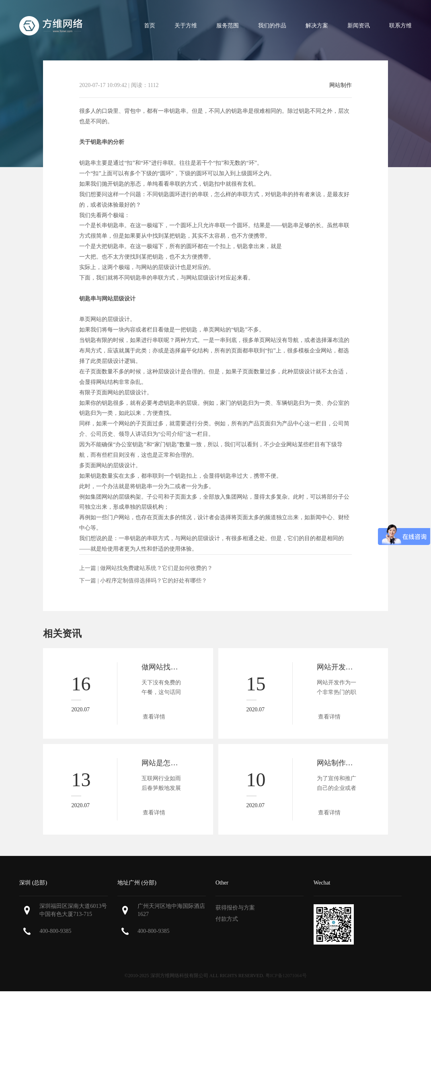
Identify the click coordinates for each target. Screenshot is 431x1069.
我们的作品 (272, 26)
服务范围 (227, 26)
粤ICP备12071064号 (286, 975)
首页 (149, 26)
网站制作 (340, 85)
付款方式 (227, 919)
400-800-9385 (55, 931)
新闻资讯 (358, 26)
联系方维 (400, 26)
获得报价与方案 (235, 908)
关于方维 (185, 26)
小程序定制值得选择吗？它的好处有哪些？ (153, 581)
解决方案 (317, 26)
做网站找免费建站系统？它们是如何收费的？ (156, 568)
